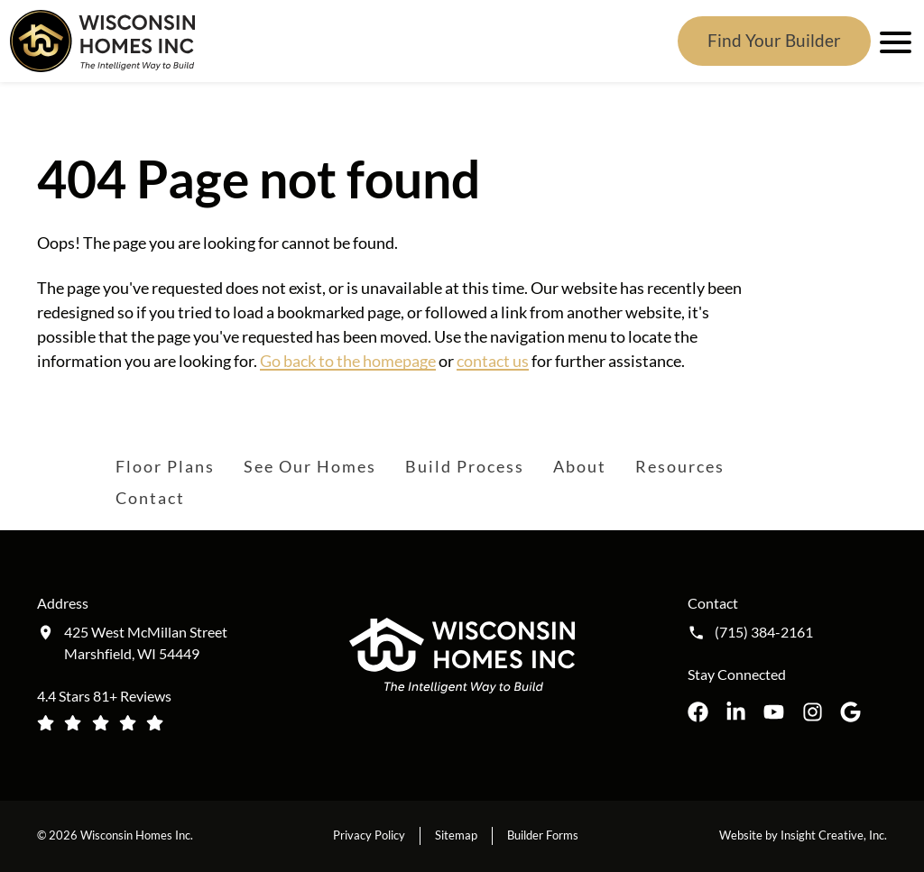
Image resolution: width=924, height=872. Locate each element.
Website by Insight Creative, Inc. (803, 835)
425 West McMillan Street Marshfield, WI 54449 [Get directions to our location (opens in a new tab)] (145, 642)
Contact (150, 498)
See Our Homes (310, 466)
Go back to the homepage (348, 361)
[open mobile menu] (892, 40)
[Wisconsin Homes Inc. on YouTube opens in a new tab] (773, 712)
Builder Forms (542, 835)
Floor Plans (165, 466)
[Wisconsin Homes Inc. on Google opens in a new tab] (850, 712)
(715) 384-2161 (764, 632)
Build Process (464, 466)
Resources (680, 466)
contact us (493, 361)
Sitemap (456, 835)
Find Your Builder (774, 40)
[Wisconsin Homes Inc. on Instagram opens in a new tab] (812, 712)
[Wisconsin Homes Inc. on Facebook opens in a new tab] (698, 712)
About (579, 466)
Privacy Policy (369, 835)
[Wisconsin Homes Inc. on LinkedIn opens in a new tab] (735, 712)
